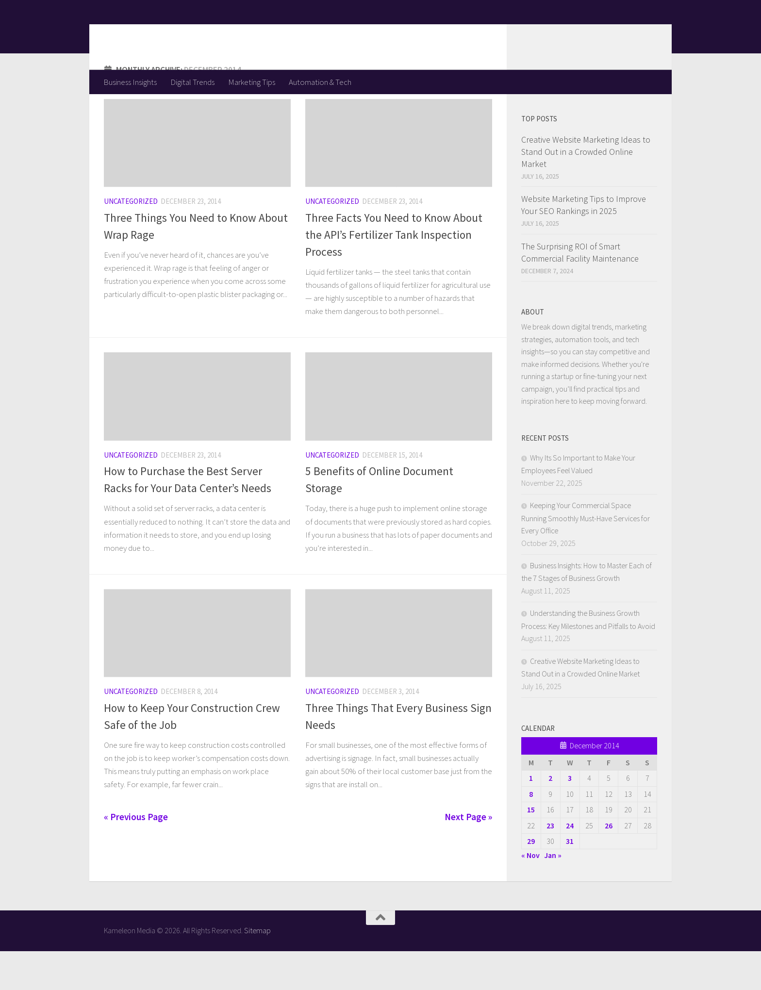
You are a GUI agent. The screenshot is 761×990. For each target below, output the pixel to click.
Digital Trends (192, 82)
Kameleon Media (179, 34)
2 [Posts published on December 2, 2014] (550, 817)
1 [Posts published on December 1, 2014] (531, 817)
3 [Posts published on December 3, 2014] (570, 817)
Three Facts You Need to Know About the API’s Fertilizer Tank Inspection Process (393, 273)
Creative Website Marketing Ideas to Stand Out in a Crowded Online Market (585, 190)
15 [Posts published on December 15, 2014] (531, 848)
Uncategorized (131, 240)
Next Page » (468, 855)
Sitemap (257, 969)
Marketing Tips (251, 82)
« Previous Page (136, 855)
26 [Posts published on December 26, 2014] (608, 864)
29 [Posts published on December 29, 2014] (531, 880)
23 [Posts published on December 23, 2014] (550, 864)
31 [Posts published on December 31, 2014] (570, 880)
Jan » (553, 894)
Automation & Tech (320, 82)
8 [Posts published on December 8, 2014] (531, 833)
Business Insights (130, 82)
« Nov (530, 894)
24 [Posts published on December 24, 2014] (570, 864)
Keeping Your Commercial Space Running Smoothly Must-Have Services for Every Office (585, 556)
